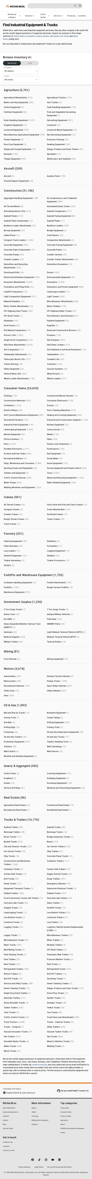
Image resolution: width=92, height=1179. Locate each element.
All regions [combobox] (9, 71)
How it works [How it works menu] (44, 16)
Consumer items (66, 1112)
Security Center (8, 1128)
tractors (46, 36)
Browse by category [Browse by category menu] (13, 16)
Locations (82, 16)
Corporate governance (10, 1112)
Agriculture (64, 1120)
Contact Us (83, 1091)
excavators (30, 36)
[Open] (36, 79)
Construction (64, 1108)
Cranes (62, 1132)
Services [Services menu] (59, 16)
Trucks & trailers (65, 1116)
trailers (22, 36)
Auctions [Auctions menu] (30, 16)
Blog (4, 1124)
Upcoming (12, 63)
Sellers (34, 1112)
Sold (30, 63)
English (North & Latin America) (20, 1092)
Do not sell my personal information (59, 1167)
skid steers (55, 36)
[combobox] (17, 79)
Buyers (34, 1108)
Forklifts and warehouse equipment (72, 1128)
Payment (35, 1124)
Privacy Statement (24, 1167)
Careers (5, 1120)
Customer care (8, 1142)
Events (7, 76)
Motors (62, 1124)
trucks (16, 36)
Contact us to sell (8, 1150)
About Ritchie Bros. (9, 1108)
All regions (8, 67)
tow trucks (64, 36)
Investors (6, 1116)
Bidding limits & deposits (40, 1120)
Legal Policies (38, 1167)
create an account (39, 1064)
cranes (39, 36)
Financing (71, 16)
